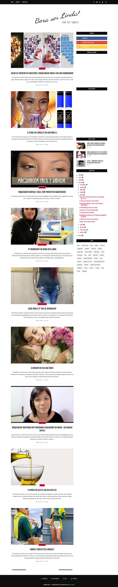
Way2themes (56, 584)
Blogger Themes (71, 584)
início (103, 252)
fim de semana (88, 252)
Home (12, 2)
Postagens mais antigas (65, 570)
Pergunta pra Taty (87, 261)
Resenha (86, 264)
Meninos (102, 255)
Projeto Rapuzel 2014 (99, 261)
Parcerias (25, 2)
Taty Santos (40, 85)
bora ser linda (42, 244)
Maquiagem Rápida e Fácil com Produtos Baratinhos (42, 192)
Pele (101, 258)
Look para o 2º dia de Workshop (42, 308)
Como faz (42, 68)
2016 (80, 180)
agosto (82, 187)
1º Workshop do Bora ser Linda (42, 249)
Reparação (79, 264)
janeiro (82, 232)
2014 (80, 182)
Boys (92, 245)
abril (81, 225)
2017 (80, 177)
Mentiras (79, 258)
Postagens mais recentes (19, 570)
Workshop (84, 271)
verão (78, 271)
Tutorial (97, 268)
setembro (83, 184)
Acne (78, 245)
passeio (96, 258)
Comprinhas (80, 248)
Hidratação (96, 252)
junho (82, 192)
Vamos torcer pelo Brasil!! (42, 549)
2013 (80, 235)
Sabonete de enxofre (95, 264)
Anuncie (18, 2)
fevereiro (83, 230)
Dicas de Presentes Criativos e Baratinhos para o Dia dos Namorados (42, 73)
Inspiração (42, 187)
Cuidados (87, 248)
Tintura (91, 268)
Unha (102, 268)
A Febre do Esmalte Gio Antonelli (42, 132)
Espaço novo (80, 252)
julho (81, 190)
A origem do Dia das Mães (42, 368)
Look (85, 255)
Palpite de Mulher (88, 258)
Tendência (79, 268)
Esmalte (42, 128)
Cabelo (42, 485)
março (82, 227)
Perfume (79, 261)
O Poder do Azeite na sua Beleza (42, 490)
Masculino (95, 255)
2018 (80, 175)
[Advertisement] (91, 122)
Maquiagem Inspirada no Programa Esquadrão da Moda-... (92, 215)
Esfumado (93, 248)
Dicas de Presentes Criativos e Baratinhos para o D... (91, 197)
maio (81, 195)
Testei (85, 268)
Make (90, 255)
